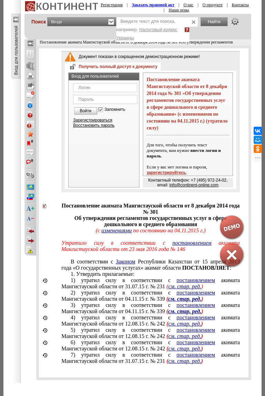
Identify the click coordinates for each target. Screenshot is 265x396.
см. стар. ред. (184, 286)
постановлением (196, 280)
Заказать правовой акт (153, 4)
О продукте (213, 4)
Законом (125, 261)
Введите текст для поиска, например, (146, 29)
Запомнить (115, 109)
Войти (85, 110)
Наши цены (179, 10)
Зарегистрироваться (92, 120)
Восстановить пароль (94, 125)
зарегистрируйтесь (166, 172)
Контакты (240, 4)
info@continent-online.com (193, 185)
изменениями (116, 230)
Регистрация (112, 4)
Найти (214, 21)
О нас (189, 4)
